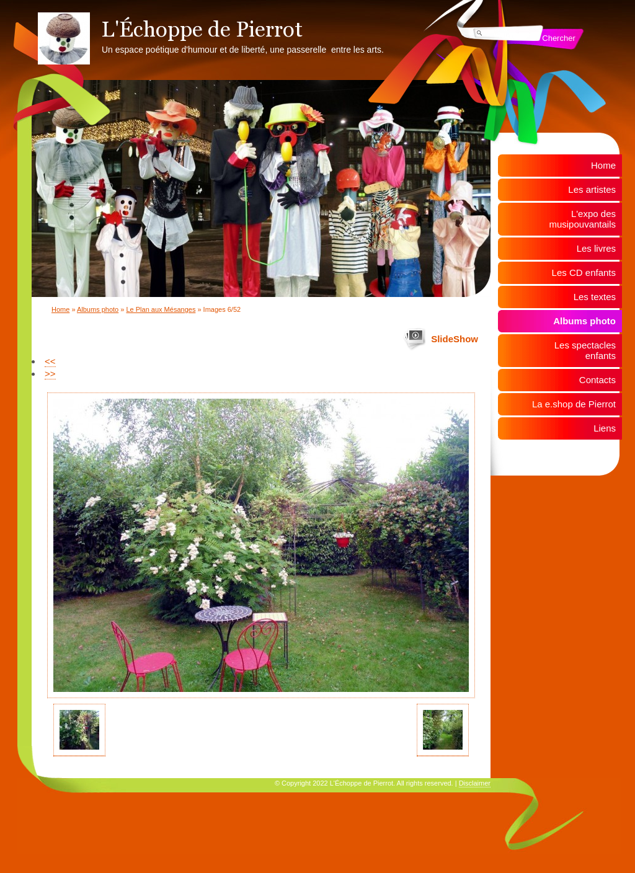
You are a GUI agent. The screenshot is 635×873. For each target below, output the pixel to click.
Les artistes (592, 189)
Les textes (595, 296)
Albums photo (97, 309)
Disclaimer (475, 783)
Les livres (596, 248)
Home (60, 309)
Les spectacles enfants (585, 350)
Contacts (597, 379)
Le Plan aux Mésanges (160, 309)
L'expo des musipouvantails (582, 218)
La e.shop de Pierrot (574, 404)
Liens (604, 428)
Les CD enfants (584, 272)
